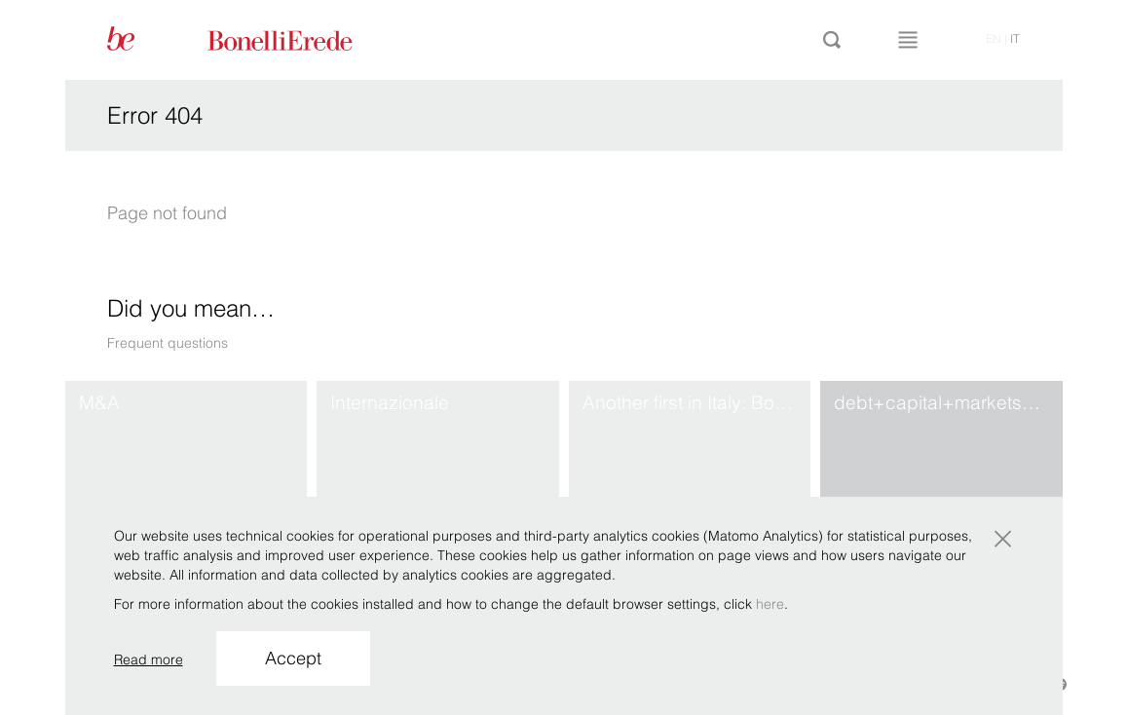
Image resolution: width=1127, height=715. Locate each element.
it (1015, 38)
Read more (148, 659)
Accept (293, 658)
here (770, 604)
